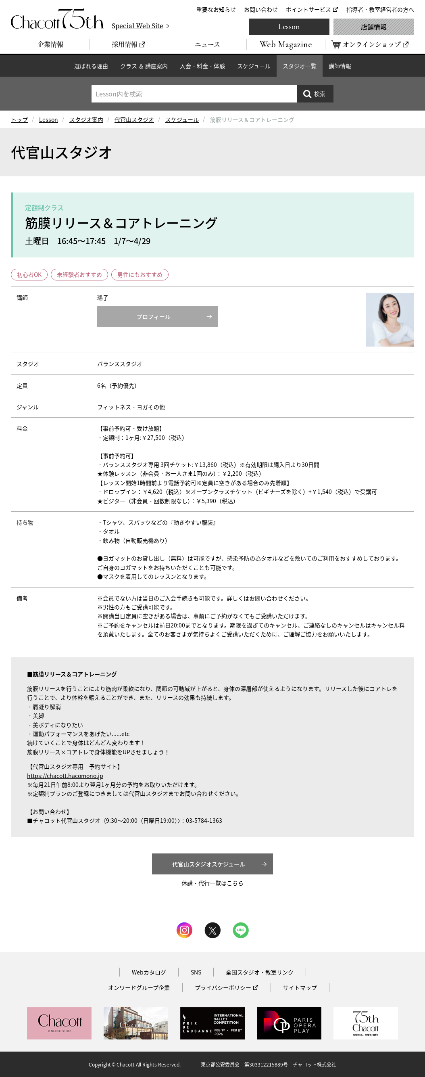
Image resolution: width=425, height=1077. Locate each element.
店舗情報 (374, 26)
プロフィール (154, 316)
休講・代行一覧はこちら (212, 883)
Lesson (289, 26)
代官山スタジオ (134, 119)
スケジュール (254, 66)
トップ (19, 119)
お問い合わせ (261, 9)
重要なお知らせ (216, 9)
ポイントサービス (308, 9)
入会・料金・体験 (202, 66)
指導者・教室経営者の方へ (380, 9)
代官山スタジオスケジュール (208, 864)
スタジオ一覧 (300, 66)
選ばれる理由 (91, 66)
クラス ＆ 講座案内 (144, 66)
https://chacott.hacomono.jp (65, 776)
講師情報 (340, 66)
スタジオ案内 (86, 119)
